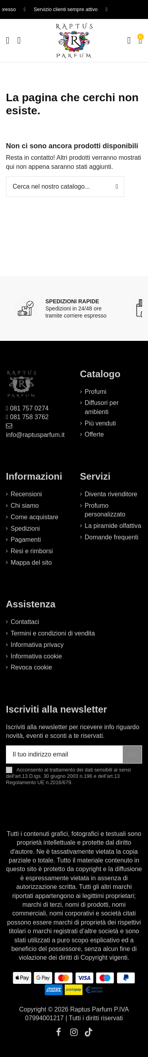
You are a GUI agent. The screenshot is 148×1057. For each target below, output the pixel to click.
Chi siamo (25, 505)
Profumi (96, 391)
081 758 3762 (29, 417)
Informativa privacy (37, 644)
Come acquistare (34, 517)
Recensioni (26, 494)
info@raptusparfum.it (35, 434)
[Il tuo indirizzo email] (64, 754)
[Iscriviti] (132, 754)
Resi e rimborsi (32, 551)
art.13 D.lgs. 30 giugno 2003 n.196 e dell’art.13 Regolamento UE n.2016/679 (63, 779)
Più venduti (100, 423)
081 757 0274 (29, 408)
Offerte (94, 434)
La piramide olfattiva (113, 525)
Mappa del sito (31, 562)
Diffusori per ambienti (102, 407)
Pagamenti (26, 539)
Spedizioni (25, 528)
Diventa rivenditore (111, 494)
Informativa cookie (36, 656)
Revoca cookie (31, 667)
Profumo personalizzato (105, 510)
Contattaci (25, 621)
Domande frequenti (112, 537)
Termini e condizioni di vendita (53, 633)
